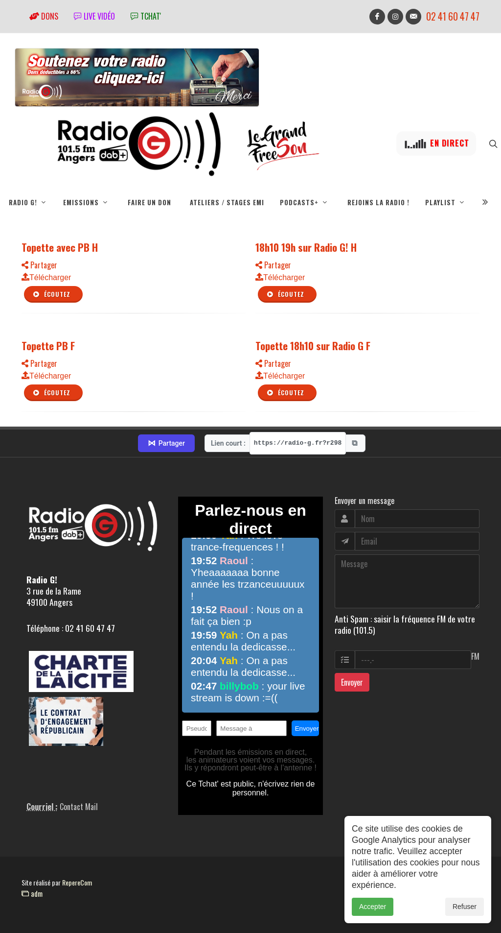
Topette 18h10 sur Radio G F (312, 345)
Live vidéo (94, 16)
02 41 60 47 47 (452, 16)
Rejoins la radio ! (378, 202)
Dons (43, 16)
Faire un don (149, 202)
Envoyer (352, 682)
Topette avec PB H (60, 247)
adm (32, 893)
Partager (39, 265)
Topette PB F (48, 345)
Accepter (372, 918)
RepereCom (77, 882)
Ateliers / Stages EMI (227, 202)
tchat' (146, 16)
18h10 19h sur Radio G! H (306, 247)
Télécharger (46, 277)
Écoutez (51, 294)
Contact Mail (79, 807)
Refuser (465, 918)
